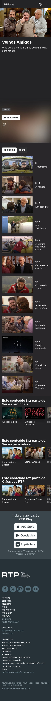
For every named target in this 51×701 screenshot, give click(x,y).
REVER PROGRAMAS (10, 622)
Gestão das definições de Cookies (18, 672)
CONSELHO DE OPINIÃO (11, 660)
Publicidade (17, 685)
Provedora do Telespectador (16, 642)
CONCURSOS (7, 628)
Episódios (9, 150)
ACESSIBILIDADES (9, 648)
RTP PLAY (6, 616)
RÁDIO (4, 607)
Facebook (5, 589)
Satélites (6, 651)
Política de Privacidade (11, 683)
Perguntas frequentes (13, 631)
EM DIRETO (6, 619)
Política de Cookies (31, 683)
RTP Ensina (7, 613)
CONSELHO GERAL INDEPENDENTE (16, 657)
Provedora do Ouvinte (13, 645)
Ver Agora (11, 117)
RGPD (4, 669)
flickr (36, 589)
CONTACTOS (7, 639)
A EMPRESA (7, 654)
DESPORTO (6, 601)
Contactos (7, 634)
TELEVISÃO (6, 604)
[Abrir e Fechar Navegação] (47, 4)
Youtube (28, 589)
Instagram (20, 589)
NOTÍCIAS (6, 598)
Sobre (22, 150)
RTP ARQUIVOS (8, 610)
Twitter (13, 589)
